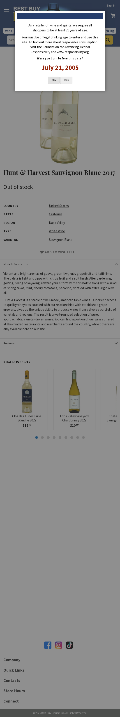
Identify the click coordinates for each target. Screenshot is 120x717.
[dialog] (60, 358)
